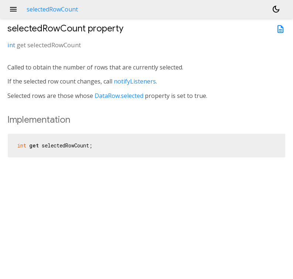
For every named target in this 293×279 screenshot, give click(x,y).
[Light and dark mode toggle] (276, 9)
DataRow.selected (119, 96)
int (11, 45)
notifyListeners (135, 81)
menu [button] (13, 9)
